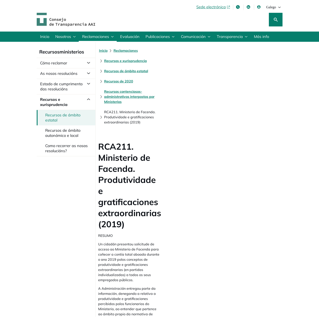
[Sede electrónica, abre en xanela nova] (213, 7)
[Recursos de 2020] (259, 50)
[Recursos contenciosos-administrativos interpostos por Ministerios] (160, 60)
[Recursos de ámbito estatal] (217, 50)
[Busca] (276, 19)
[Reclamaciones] (128, 50)
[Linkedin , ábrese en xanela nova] (248, 7)
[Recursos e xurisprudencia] (167, 50)
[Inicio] (106, 50)
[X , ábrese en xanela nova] (238, 7)
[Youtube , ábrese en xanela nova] (259, 7)
